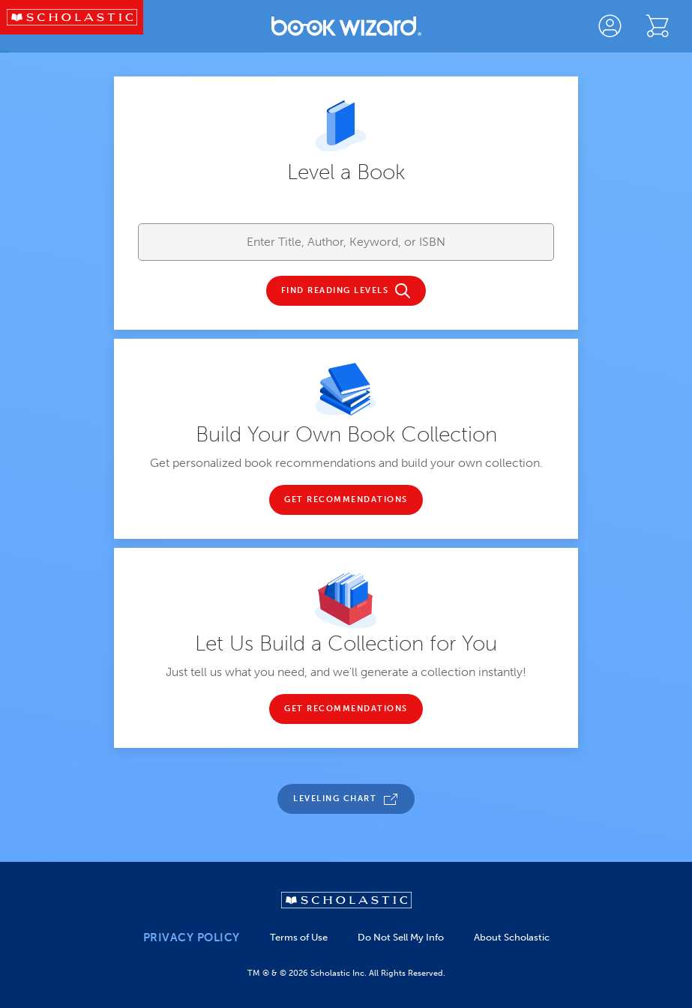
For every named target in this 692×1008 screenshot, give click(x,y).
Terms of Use (299, 937)
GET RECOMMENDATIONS (346, 499)
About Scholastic (512, 937)
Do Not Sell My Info (401, 937)
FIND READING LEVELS (335, 290)
